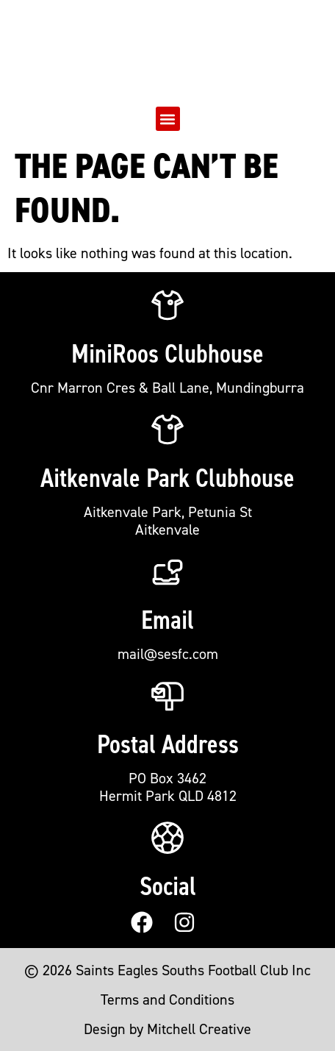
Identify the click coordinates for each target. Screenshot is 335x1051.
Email (167, 620)
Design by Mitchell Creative (167, 1028)
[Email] (167, 571)
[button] (168, 119)
